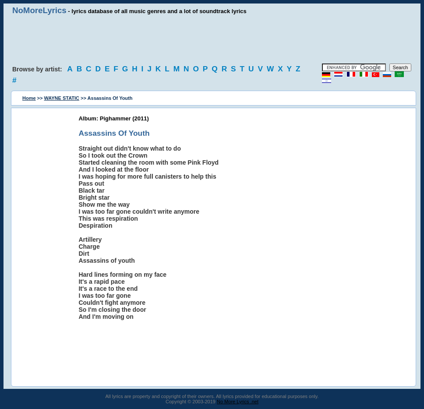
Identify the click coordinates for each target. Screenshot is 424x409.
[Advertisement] (212, 39)
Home (29, 98)
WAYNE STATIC (61, 98)
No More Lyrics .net (237, 401)
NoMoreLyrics (39, 10)
